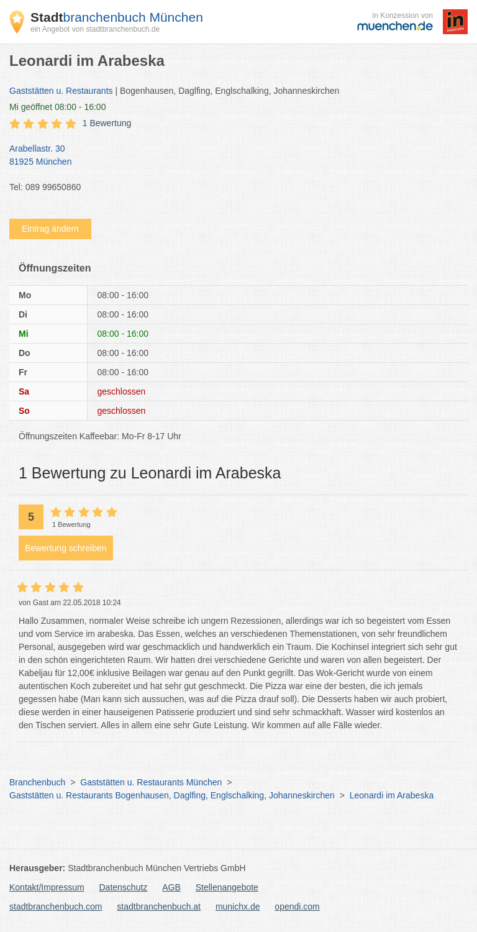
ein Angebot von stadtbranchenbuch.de (95, 29)
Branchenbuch (37, 782)
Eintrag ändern (50, 229)
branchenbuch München (116, 17)
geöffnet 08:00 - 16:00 (57, 107)
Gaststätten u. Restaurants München (151, 782)
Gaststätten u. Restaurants (61, 91)
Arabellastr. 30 (232, 156)
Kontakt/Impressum (46, 887)
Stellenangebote (227, 887)
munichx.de (238, 906)
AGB (171, 887)
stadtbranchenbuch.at (159, 906)
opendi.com (297, 906)
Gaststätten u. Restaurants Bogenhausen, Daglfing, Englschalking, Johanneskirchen (172, 795)
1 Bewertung (107, 123)
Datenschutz (123, 887)
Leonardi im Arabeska (392, 795)
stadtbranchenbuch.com (55, 906)
